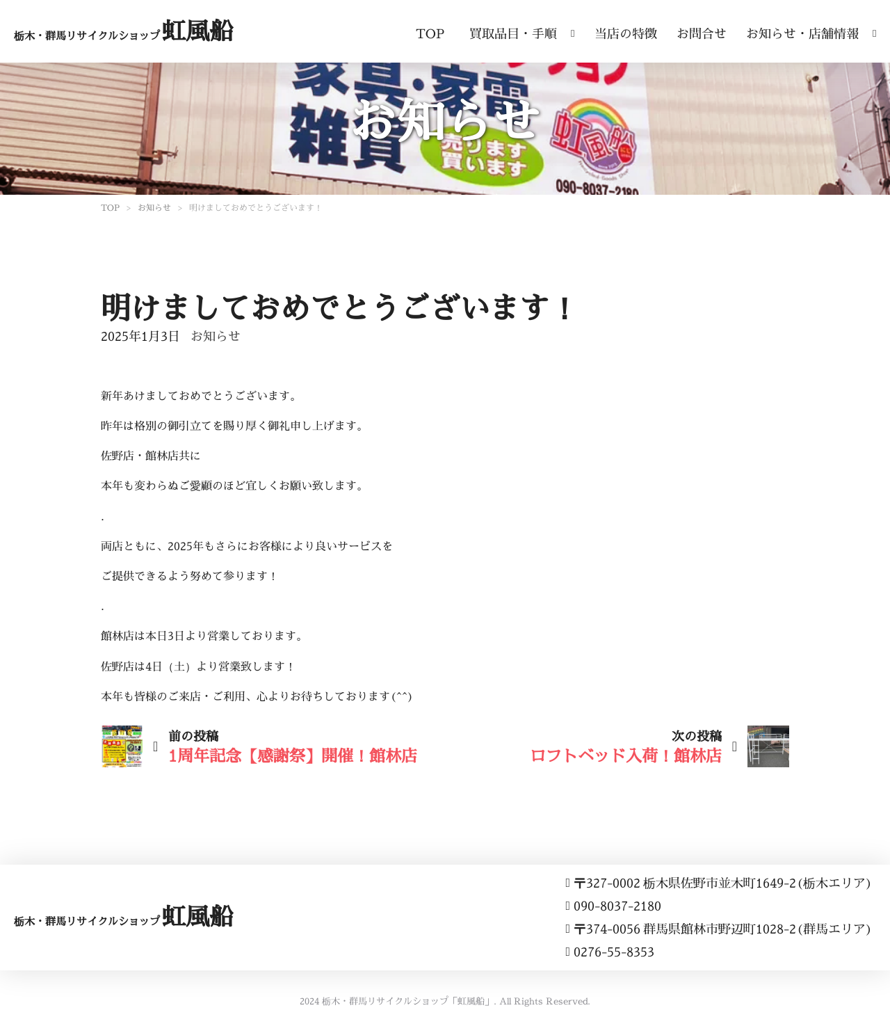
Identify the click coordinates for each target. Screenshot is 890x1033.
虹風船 (123, 31)
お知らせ (154, 208)
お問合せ (702, 33)
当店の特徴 (625, 33)
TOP (430, 33)
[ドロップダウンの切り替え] (572, 30)
